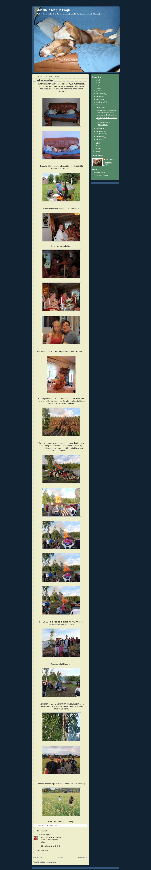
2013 (97, 83)
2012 (97, 86)
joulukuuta (100, 91)
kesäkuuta (100, 105)
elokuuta (99, 99)
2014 (97, 80)
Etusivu (60, 857)
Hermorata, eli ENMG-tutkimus (106, 115)
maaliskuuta (100, 134)
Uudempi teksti (38, 857)
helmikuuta (100, 137)
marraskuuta (100, 94)
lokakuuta (99, 96)
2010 (97, 143)
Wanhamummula (99, 172)
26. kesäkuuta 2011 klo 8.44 (50, 846)
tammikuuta (100, 139)
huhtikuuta (100, 131)
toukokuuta (100, 128)
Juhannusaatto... (101, 107)
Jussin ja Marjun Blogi (53, 10)
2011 (97, 88)
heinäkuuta (100, 102)
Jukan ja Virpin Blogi (101, 175)
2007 (97, 151)
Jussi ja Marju (110, 159)
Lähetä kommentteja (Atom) (46, 862)
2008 (97, 149)
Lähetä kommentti (42, 850)
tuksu (43, 834)
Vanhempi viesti (82, 857)
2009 (97, 146)
